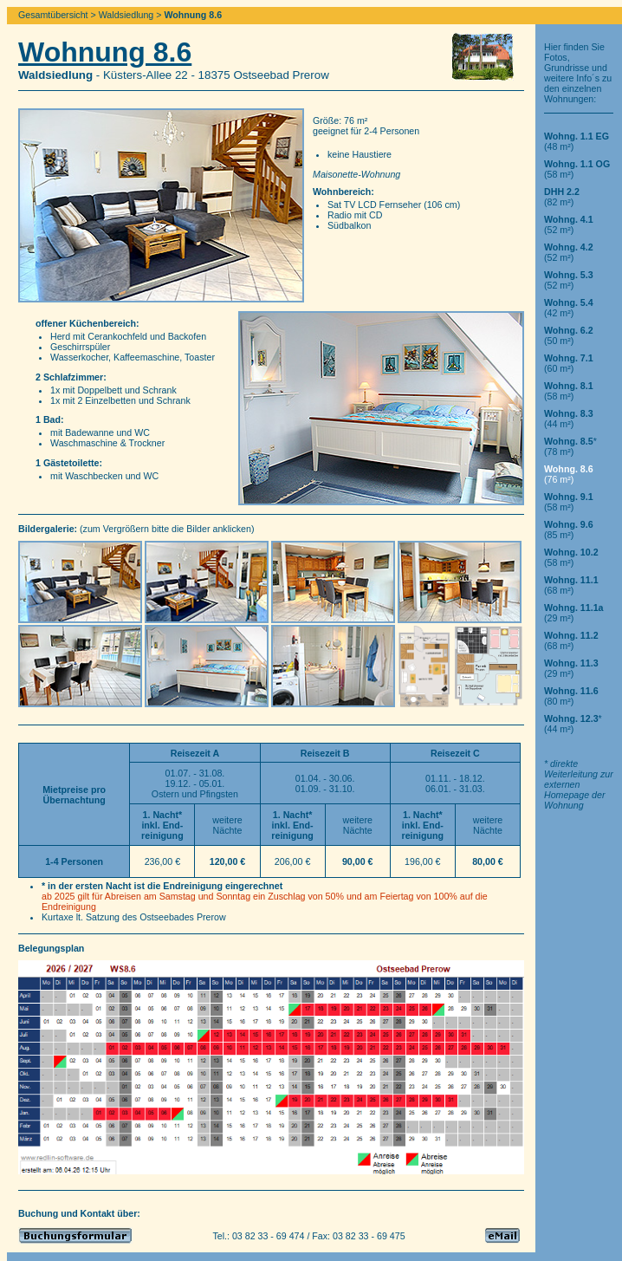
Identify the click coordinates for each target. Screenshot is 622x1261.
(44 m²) (568, 418)
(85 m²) (568, 529)
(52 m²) (568, 224)
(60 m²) (568, 363)
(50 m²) (568, 335)
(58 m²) (568, 390)
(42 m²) (568, 307)
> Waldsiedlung (122, 15)
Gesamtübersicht (53, 15)
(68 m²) (571, 585)
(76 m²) (568, 474)
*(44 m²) (573, 723)
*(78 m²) (570, 446)
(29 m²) (574, 612)
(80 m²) (571, 696)
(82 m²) (562, 196)
